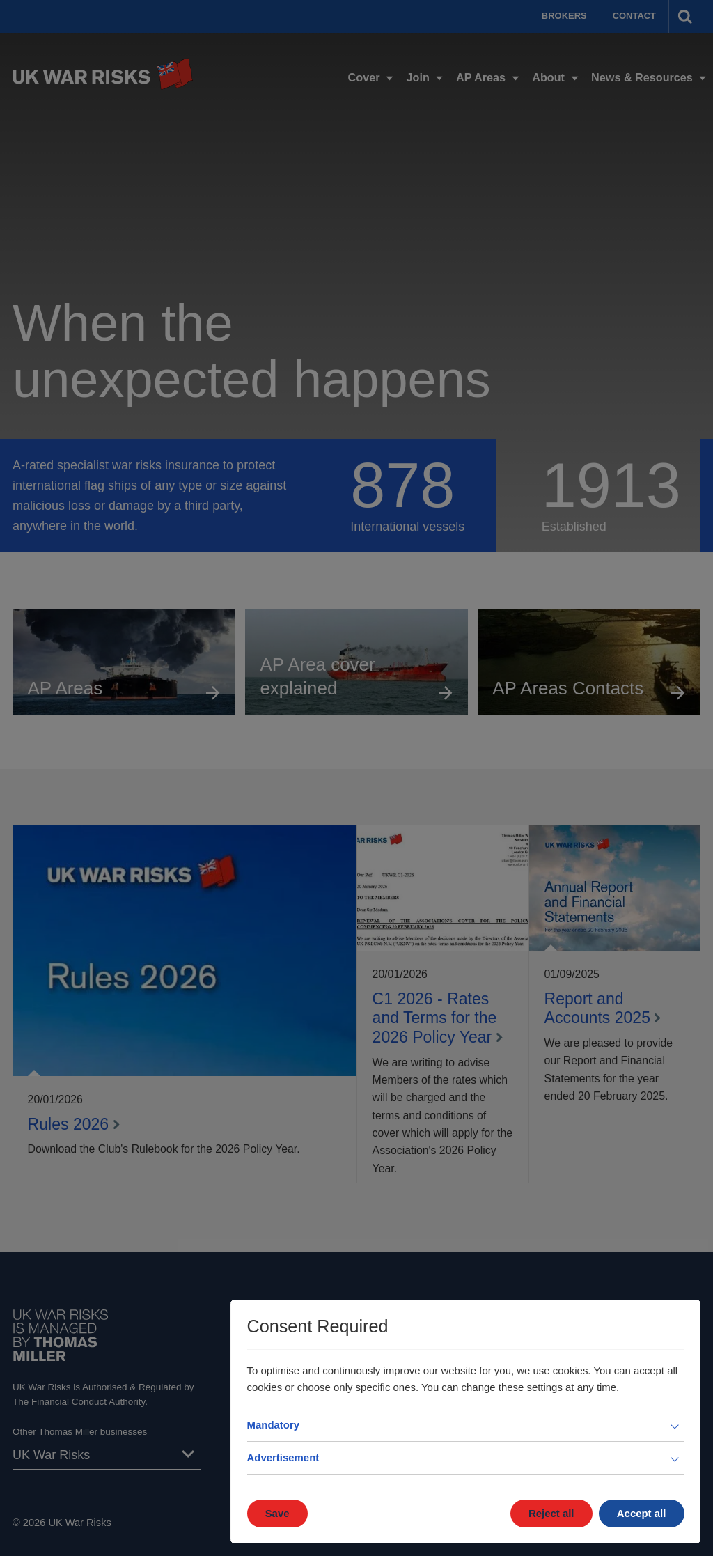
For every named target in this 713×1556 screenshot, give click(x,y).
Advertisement (283, 1457)
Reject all (551, 1513)
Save (277, 1513)
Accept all (641, 1513)
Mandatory (273, 1425)
